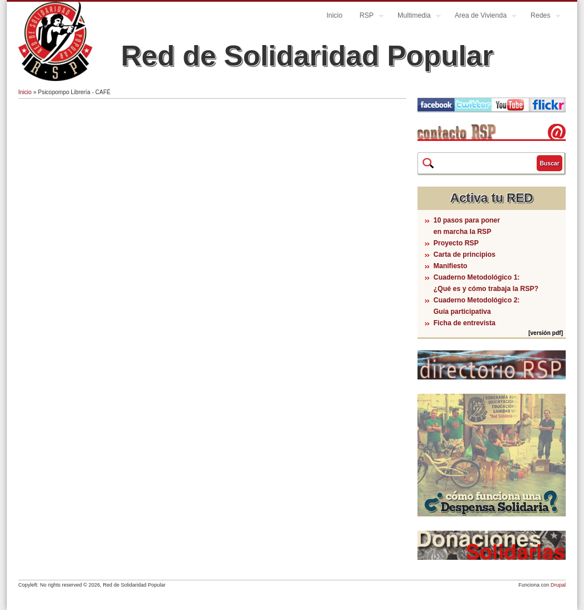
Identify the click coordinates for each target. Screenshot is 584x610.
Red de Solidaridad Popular (307, 56)
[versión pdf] (545, 333)
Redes (541, 16)
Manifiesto (450, 266)
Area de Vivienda (481, 16)
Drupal (558, 585)
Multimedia (415, 16)
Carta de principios (464, 254)
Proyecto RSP (455, 243)
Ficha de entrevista (464, 323)
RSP (367, 16)
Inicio (334, 15)
